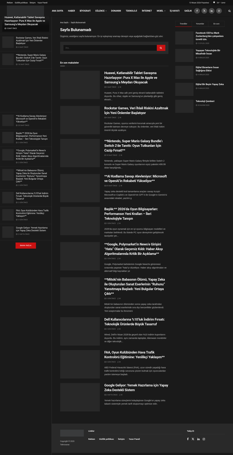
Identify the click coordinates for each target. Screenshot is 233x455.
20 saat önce (110, 186)
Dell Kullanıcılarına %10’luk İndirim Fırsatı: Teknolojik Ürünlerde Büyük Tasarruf (32, 196)
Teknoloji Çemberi (205, 101)
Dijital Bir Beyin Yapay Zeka (210, 84)
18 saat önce (110, 155)
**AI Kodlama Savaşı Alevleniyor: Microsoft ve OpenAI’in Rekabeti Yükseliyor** (31, 119)
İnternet (147, 11)
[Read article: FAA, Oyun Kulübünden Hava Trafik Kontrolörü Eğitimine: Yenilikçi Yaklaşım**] (80, 364)
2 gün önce (110, 223)
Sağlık (188, 11)
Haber (71, 11)
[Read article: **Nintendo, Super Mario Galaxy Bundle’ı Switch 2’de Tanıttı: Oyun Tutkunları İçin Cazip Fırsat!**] (80, 153)
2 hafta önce (111, 395)
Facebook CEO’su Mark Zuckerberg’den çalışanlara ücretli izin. (210, 36)
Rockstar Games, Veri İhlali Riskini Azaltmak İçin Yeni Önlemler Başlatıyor (32, 41)
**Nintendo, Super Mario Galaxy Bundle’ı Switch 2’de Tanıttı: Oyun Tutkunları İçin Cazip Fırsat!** (31, 58)
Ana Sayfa (57, 11)
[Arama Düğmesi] (229, 10)
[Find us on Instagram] (219, 10)
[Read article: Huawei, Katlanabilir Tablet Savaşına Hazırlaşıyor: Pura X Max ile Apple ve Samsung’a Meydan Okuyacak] (80, 85)
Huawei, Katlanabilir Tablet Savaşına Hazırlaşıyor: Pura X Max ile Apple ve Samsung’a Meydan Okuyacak (25, 21)
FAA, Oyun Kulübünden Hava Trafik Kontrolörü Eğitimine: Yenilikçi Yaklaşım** (32, 213)
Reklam (10, 3)
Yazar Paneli (42, 3)
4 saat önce (110, 118)
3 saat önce (110, 87)
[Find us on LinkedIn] (212, 10)
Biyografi (85, 11)
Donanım (116, 11)
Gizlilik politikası (21, 3)
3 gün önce (110, 362)
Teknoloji (131, 11)
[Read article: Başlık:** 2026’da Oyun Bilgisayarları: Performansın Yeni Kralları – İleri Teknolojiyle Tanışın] (80, 221)
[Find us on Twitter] (204, 10)
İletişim (33, 3)
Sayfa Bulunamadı (78, 22)
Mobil (160, 11)
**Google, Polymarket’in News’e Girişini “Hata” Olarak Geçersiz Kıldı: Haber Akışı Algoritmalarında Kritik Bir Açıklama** (133, 249)
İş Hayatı (175, 11)
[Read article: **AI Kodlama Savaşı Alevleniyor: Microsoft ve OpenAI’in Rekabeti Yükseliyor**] (80, 188)
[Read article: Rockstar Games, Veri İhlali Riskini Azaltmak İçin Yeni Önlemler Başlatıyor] (80, 120)
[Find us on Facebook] (197, 10)
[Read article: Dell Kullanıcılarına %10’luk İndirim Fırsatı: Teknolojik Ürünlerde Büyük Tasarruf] (80, 331)
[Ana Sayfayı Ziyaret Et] (25, 10)
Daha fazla (26, 245)
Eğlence (100, 11)
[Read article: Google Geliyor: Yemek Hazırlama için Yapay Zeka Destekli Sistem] (80, 397)
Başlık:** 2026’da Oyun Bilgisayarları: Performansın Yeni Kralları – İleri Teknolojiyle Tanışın (32, 136)
